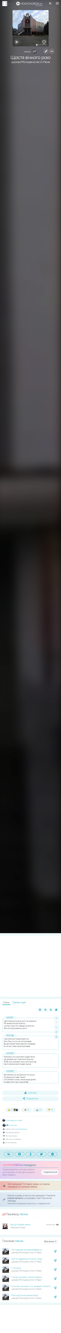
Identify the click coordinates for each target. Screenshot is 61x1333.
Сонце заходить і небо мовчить (26, 1277)
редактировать (15, 1198)
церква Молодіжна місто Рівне (30, 62)
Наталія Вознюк (21, 1129)
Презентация (19, 1002)
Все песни (50, 1241)
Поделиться (30, 1098)
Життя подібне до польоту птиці (26, 1259)
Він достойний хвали (20, 1225)
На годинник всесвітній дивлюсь (26, 1250)
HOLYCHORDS (11, 1165)
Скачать (30, 1092)
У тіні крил (16, 1268)
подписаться (50, 1172)
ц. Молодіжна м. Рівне (12, 1120)
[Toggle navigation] (57, 3)
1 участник (11, 1125)
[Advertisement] (30, 966)
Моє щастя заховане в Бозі (24, 1295)
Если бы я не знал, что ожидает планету (31, 1286)
